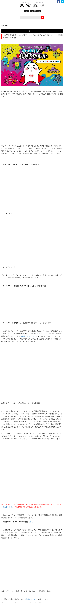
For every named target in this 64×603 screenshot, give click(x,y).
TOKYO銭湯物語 (10, 330)
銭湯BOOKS (8, 365)
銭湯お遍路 (8, 396)
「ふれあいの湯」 (7, 248)
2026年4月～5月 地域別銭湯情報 (16, 431)
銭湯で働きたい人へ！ (11, 414)
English (26, 11)
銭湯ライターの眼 (10, 339)
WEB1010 (8, 321)
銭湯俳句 (7, 405)
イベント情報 (9, 392)
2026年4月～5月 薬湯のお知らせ (16, 440)
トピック (32, 31)
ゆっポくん (8, 374)
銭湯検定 (7, 409)
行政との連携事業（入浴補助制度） (16, 449)
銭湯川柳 (7, 400)
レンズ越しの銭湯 (10, 348)
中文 (32, 11)
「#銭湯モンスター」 (27, 184)
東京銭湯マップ (29, 299)
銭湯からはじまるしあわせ (13, 383)
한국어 (38, 11)
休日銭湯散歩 (9, 361)
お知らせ (7, 387)
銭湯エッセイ (9, 356)
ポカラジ (7, 334)
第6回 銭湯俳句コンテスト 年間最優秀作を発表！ (20, 423)
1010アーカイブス (10, 378)
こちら (30, 262)
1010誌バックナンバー (11, 370)
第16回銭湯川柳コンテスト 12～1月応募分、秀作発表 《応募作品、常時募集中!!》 (28, 457)
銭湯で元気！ (9, 352)
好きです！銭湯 (9, 343)
